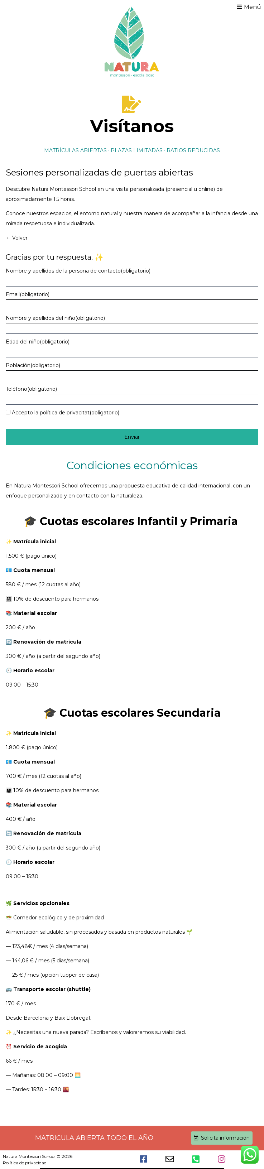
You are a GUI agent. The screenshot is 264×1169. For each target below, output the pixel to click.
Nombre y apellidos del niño (55, 318)
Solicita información (222, 1138)
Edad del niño (37, 341)
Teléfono (31, 389)
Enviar (132, 437)
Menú (249, 7)
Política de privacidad (25, 1162)
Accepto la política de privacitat (65, 412)
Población (33, 365)
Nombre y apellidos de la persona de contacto (78, 271)
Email (27, 294)
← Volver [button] (17, 238)
